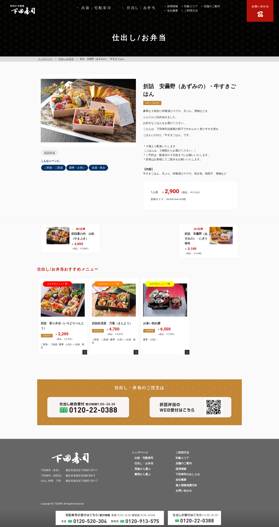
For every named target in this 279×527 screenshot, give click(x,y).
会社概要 (172, 10)
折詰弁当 (49, 152)
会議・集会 (98, 167)
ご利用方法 (191, 10)
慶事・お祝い (77, 167)
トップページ (45, 59)
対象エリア (191, 6)
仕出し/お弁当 (66, 59)
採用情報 (172, 6)
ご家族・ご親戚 (53, 167)
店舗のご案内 (212, 6)
